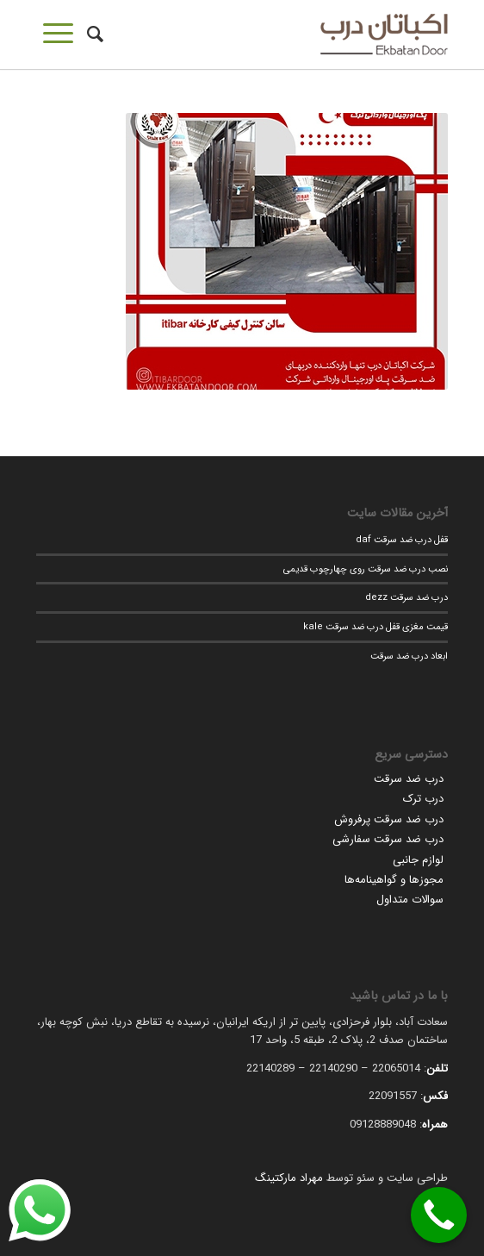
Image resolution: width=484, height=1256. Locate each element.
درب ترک (423, 799)
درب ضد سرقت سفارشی (388, 839)
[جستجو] (92, 34)
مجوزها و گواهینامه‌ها (394, 880)
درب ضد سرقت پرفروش (389, 819)
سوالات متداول (410, 899)
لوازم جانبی (418, 860)
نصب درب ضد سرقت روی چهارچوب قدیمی (365, 569)
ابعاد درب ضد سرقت (409, 656)
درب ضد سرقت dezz (406, 597)
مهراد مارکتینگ (289, 1178)
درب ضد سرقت (409, 779)
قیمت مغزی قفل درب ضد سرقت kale (375, 626)
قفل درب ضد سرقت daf (402, 539)
